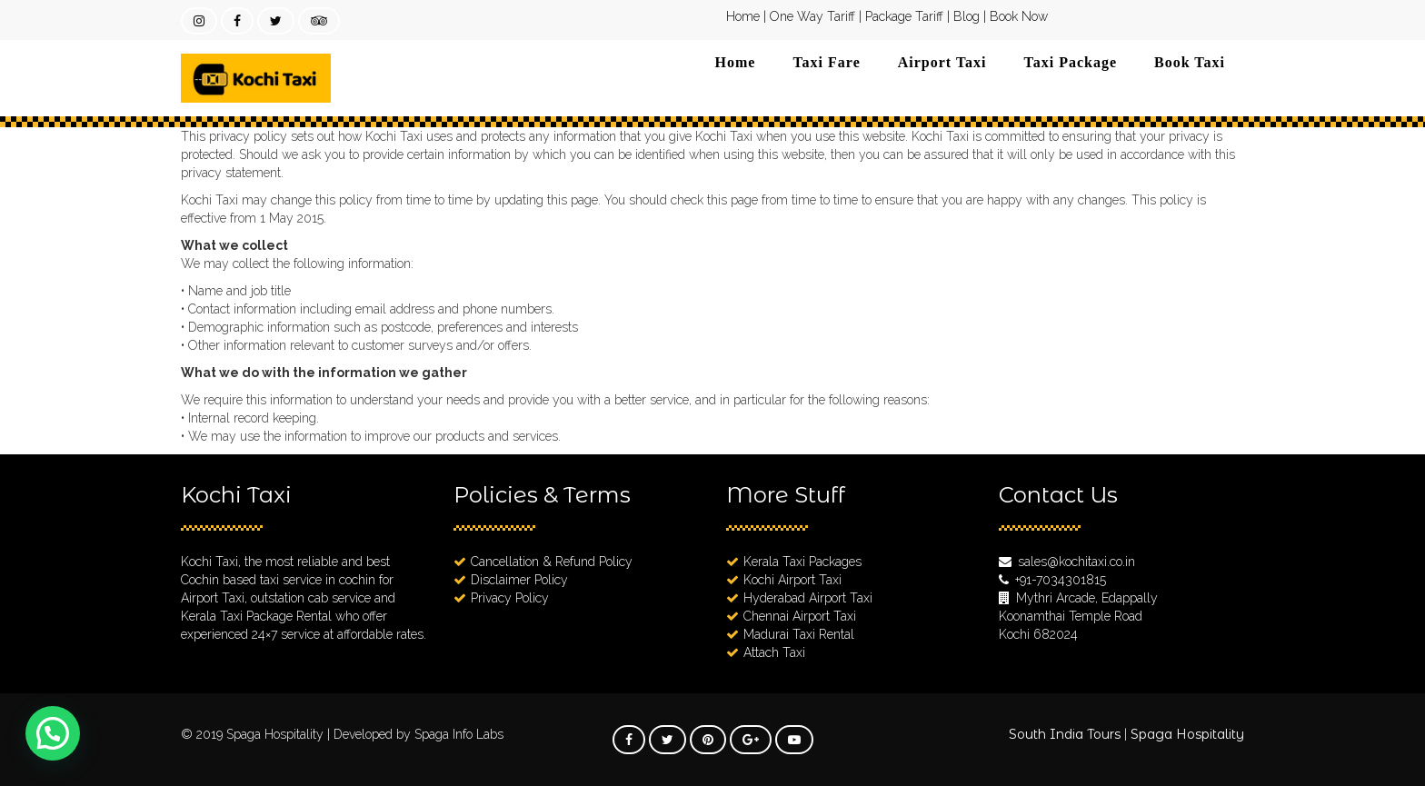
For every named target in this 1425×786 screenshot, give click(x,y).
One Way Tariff (812, 16)
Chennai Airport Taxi (799, 616)
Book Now (1019, 16)
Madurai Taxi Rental (798, 634)
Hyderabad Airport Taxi (807, 598)
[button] (52, 733)
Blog (966, 16)
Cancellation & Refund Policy (552, 561)
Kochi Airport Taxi (792, 579)
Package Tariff (904, 16)
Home (743, 16)
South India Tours (1065, 734)
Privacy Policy (510, 598)
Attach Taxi (774, 652)
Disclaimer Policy (519, 579)
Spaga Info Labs (458, 734)
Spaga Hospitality (276, 734)
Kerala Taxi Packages (802, 561)
